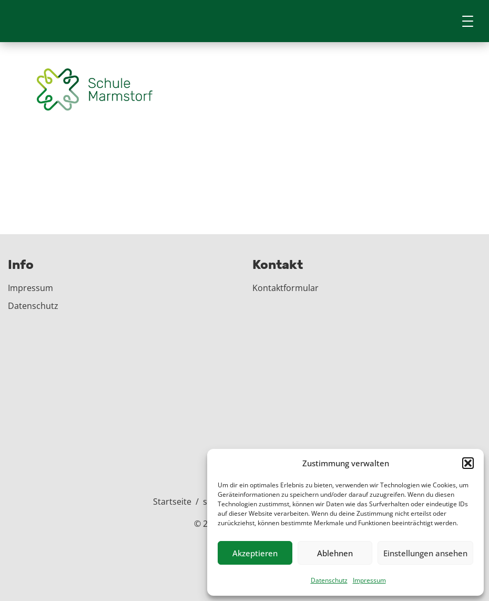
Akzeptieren (255, 553)
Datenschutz (329, 580)
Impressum (369, 580)
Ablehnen (335, 553)
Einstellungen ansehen (425, 553)
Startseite (172, 501)
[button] (468, 463)
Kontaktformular (285, 288)
